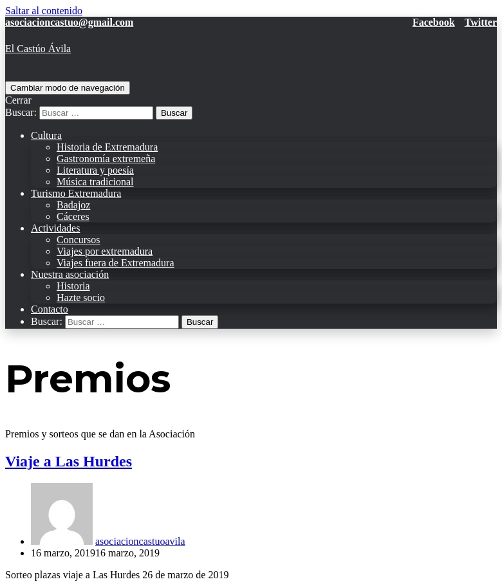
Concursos (78, 239)
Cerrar (18, 100)
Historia (73, 285)
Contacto (49, 309)
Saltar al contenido (43, 10)
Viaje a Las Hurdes (68, 461)
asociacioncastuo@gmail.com (69, 22)
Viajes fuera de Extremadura (115, 262)
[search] (251, 107)
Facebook (434, 22)
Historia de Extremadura (107, 147)
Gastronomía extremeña (106, 158)
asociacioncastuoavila (140, 541)
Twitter (481, 22)
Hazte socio (81, 297)
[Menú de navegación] (67, 88)
